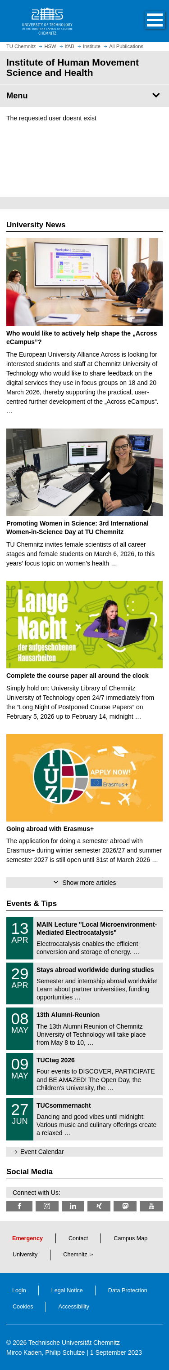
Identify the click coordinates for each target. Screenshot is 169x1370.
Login (19, 1290)
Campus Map (130, 1238)
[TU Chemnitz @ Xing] (98, 1206)
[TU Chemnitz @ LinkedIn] (73, 1206)
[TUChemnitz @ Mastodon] (125, 1206)
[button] (145, 21)
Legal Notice (67, 1290)
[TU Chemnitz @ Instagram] (47, 1206)
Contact (78, 1238)
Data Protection (127, 1290)
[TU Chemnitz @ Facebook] (19, 1206)
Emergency (27, 1238)
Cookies (23, 1307)
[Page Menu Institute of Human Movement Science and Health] (84, 95)
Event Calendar (42, 1151)
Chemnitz (75, 1254)
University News (35, 225)
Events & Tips (31, 903)
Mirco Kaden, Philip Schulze (45, 1352)
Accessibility (74, 1307)
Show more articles (89, 882)
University (25, 1254)
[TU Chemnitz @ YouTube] (151, 1206)
